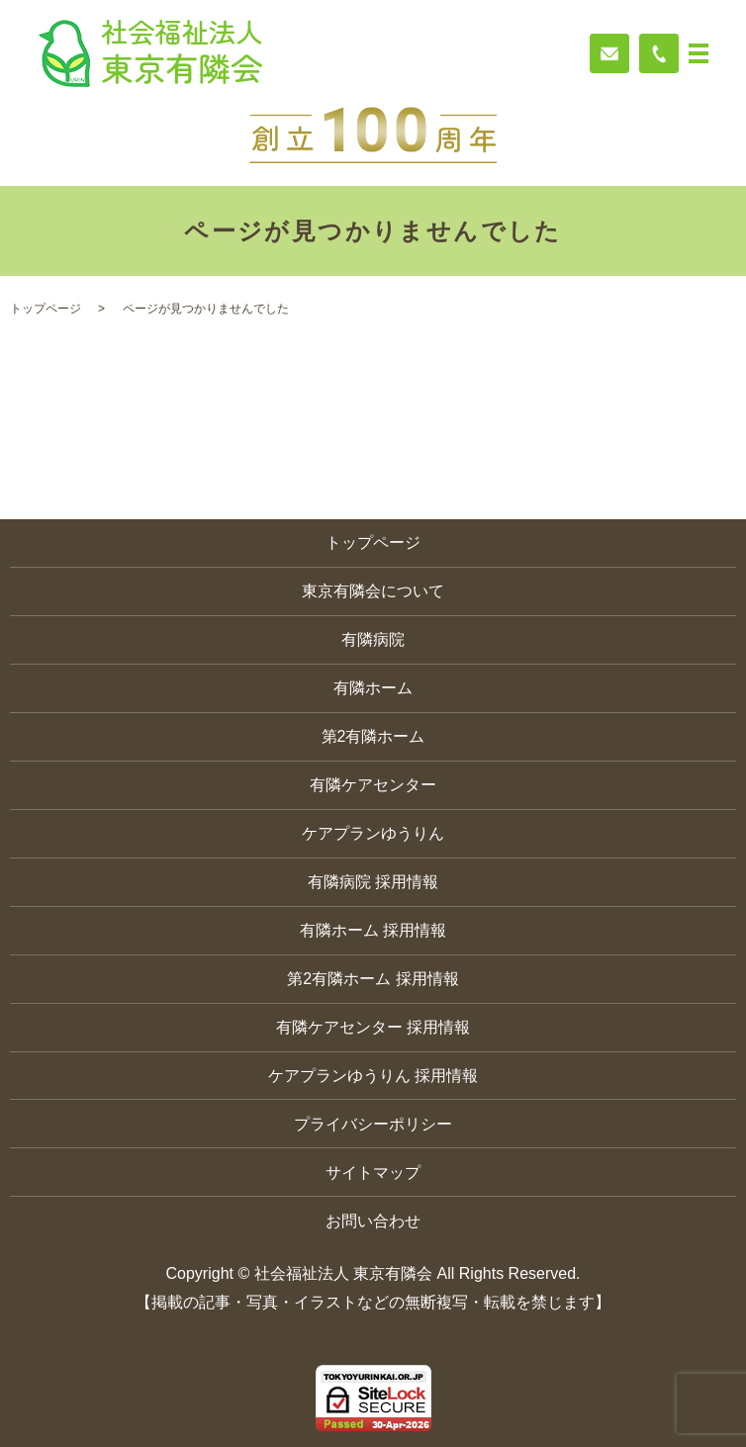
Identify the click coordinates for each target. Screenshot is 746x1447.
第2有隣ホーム (373, 736)
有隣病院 (373, 639)
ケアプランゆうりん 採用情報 (373, 1075)
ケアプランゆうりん (373, 833)
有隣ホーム (373, 687)
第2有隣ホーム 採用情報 (372, 978)
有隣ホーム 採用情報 (373, 930)
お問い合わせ (373, 1221)
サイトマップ (373, 1172)
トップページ (45, 309)
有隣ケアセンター (373, 784)
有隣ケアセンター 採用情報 (373, 1027)
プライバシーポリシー (373, 1124)
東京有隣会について (373, 591)
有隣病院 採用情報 (373, 881)
